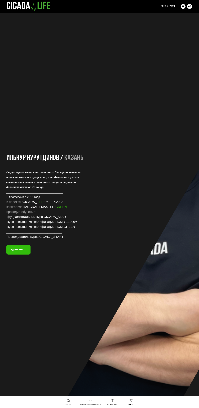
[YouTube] (183, 6)
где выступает (168, 6)
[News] (189, 6)
